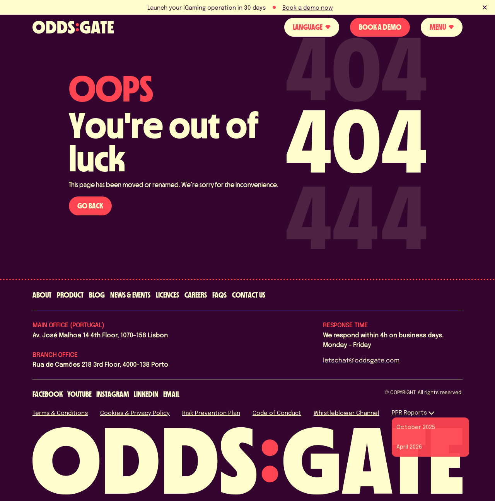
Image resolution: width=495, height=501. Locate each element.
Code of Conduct (277, 412)
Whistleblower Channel (346, 412)
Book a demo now (307, 7)
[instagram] (112, 394)
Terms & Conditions (60, 412)
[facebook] (47, 394)
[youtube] (79, 394)
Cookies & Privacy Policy (135, 412)
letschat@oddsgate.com (361, 360)
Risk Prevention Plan (211, 412)
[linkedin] (146, 394)
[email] (171, 394)
